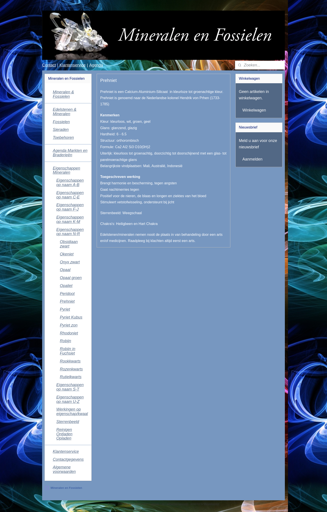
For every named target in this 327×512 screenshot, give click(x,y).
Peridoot (67, 293)
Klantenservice (73, 65)
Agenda (96, 65)
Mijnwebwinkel (211, 504)
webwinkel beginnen (177, 504)
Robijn (65, 341)
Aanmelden (252, 159)
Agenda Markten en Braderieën (70, 152)
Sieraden (61, 129)
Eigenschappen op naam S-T (70, 387)
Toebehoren (63, 137)
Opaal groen (71, 278)
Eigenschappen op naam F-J (70, 207)
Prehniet (67, 301)
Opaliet (66, 285)
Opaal (65, 270)
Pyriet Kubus (71, 317)
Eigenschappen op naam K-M (70, 219)
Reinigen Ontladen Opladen (64, 434)
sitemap (155, 504)
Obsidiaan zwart (69, 244)
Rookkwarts (70, 361)
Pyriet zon (68, 325)
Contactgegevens (68, 459)
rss (163, 504)
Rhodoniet (69, 333)
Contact (49, 65)
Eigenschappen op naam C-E (70, 195)
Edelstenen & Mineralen (64, 111)
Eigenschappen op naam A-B (70, 182)
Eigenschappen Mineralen (66, 170)
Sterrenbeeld (67, 421)
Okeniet (66, 254)
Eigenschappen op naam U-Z (70, 399)
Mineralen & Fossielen (63, 94)
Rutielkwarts (70, 377)
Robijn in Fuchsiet (67, 351)
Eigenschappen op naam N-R (70, 231)
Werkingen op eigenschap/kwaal (72, 411)
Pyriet (65, 309)
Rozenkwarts (71, 369)
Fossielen (61, 122)
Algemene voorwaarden (64, 469)
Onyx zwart (70, 262)
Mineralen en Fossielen (63, 488)
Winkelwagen (254, 110)
